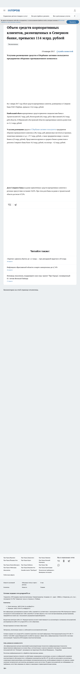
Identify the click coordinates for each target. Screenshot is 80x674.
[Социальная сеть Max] (58, 565)
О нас (42, 582)
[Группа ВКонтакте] (58, 561)
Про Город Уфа (43, 565)
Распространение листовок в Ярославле (15, 625)
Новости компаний (9, 582)
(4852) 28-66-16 (22, 606)
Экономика (13, 44)
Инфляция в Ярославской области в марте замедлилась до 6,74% (40, 268)
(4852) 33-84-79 (18, 608)
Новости (24, 587)
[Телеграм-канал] (69, 561)
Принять (72, 22)
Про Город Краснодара (45, 567)
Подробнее (58, 650)
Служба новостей (65, 51)
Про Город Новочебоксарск (12, 565)
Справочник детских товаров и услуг (15, 16)
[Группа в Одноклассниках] (63, 561)
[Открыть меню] (4, 10)
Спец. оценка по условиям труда (13, 643)
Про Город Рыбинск (27, 565)
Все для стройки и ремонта (40, 16)
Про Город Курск (26, 560)
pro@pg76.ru (30, 606)
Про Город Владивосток (28, 567)
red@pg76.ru (26, 608)
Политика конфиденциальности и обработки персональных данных (23, 653)
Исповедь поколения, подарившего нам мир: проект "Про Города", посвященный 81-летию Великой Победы (40, 279)
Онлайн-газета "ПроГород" (29, 570)
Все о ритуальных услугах (61, 16)
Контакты (6, 587)
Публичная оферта (9, 575)
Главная (42, 587)
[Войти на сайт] (75, 10)
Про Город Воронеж (9, 557)
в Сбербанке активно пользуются (43, 129)
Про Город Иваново (44, 557)
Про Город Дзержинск (27, 557)
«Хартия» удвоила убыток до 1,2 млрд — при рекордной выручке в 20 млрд (40, 260)
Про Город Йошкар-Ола (11, 560)
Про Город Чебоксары (10, 567)
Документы (7, 570)
